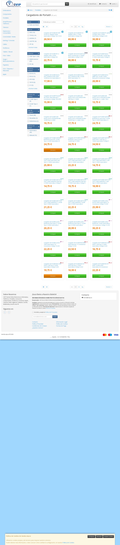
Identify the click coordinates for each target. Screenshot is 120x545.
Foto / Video (6, 55)
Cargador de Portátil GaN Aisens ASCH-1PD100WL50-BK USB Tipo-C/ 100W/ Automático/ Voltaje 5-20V (77, 166)
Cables (5, 44)
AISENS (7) (32, 38)
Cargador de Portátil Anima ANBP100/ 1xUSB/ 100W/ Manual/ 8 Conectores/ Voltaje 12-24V (101, 128)
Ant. (72, 26)
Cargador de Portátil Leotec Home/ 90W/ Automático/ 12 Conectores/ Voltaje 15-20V (100, 356)
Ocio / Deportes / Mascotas (8, 69)
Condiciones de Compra (39, 531)
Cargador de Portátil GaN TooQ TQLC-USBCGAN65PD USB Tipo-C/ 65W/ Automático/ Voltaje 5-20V (77, 319)
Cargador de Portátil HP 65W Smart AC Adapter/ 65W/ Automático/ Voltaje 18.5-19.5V (53, 51)
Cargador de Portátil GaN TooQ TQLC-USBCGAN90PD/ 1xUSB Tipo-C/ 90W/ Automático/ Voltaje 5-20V (77, 357)
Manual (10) (32, 135)
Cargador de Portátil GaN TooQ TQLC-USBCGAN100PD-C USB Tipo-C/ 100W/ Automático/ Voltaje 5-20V (77, 281)
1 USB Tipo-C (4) (33, 100)
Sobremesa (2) (33, 121)
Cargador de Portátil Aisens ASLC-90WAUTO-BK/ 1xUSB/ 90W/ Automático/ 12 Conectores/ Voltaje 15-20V (76, 128)
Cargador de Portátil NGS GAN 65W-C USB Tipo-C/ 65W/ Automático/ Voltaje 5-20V (52, 470)
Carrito (113, 4)
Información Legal (61, 527)
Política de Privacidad (50, 513)
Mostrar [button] (109, 26)
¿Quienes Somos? (37, 533)
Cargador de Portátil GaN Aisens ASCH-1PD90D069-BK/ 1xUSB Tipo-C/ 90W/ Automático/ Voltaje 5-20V (52, 205)
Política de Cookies (68, 542)
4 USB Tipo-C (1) (33, 105)
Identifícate (91, 4)
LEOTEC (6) (32, 41)
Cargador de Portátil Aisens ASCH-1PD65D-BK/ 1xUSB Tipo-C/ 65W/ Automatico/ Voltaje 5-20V (101, 90)
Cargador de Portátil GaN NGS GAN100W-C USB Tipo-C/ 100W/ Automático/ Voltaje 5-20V (101, 243)
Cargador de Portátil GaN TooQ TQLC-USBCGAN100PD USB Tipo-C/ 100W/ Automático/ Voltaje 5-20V (53, 281)
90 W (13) (31, 76)
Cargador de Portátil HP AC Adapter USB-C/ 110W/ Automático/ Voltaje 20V (76, 51)
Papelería (6, 65)
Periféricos (6, 48)
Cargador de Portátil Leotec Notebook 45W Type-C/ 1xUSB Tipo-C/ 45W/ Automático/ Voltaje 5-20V (52, 395)
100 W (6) (31, 82)
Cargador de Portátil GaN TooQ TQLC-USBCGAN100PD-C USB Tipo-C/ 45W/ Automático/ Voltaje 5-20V (101, 281)
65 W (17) (31, 73)
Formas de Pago (61, 531)
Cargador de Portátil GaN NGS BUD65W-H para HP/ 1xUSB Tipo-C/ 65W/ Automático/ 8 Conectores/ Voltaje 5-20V (52, 243)
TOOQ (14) (32, 35)
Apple (4, 74)
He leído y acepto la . (45, 518)
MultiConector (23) (33, 60)
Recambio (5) (33, 118)
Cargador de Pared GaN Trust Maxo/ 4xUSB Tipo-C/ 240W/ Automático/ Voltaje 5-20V (76, 89)
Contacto (103, 4)
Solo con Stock (33, 25)
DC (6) (30, 64)
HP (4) (30, 44)
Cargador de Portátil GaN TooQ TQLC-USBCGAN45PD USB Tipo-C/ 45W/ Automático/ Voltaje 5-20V (53, 319)
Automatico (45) (32, 131)
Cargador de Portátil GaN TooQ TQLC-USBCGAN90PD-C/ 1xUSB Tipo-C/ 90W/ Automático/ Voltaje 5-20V (53, 357)
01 (75, 26)
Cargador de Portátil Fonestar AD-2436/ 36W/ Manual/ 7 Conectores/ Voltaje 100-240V (52, 165)
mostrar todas (33, 47)
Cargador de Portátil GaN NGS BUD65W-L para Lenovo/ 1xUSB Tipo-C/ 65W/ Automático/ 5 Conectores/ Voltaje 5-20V (76, 244)
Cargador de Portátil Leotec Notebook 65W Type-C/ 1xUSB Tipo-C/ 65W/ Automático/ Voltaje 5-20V (76, 395)
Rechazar (99, 536)
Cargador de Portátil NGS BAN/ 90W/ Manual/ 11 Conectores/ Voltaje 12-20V (77, 432)
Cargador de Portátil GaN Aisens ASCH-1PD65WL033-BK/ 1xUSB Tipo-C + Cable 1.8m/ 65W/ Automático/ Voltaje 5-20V (101, 167)
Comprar (53, 62)
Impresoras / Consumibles (7, 32)
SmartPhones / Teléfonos (7, 22)
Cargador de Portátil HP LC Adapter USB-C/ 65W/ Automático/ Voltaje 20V (51, 89)
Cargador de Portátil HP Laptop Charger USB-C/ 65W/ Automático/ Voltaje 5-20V (101, 51)
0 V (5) (30, 85)
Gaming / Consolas (8, 40)
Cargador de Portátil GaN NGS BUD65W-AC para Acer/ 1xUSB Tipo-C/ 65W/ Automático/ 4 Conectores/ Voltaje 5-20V (101, 205)
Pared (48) (32, 115)
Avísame (52, 253)
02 (79, 26)
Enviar (55, 522)
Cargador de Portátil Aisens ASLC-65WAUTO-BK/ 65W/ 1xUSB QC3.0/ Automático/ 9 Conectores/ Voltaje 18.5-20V (52, 128)
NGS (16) (31, 32)
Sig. (82, 26)
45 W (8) (31, 79)
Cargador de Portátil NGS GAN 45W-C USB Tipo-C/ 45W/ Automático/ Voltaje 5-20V (101, 432)
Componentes (7, 14)
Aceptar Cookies (108, 536)
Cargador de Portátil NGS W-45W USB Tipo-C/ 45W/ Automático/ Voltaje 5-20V (76, 470)
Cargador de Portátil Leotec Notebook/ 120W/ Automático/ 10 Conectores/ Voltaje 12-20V (101, 394)
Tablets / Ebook (8, 52)
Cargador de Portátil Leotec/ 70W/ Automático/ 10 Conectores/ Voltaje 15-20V (52, 432)
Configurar (91, 536)
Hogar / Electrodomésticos (8, 60)
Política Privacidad (37, 529)
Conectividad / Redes (9, 37)
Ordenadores (7, 10)
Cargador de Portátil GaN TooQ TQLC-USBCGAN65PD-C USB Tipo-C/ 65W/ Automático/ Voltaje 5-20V (101, 319)
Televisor (5, 27)
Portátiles (6, 18)
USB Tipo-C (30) (33, 56)
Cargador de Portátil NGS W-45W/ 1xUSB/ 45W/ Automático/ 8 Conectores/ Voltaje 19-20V (100, 471)
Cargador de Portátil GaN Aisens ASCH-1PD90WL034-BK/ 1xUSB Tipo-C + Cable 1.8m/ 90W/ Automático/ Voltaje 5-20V (77, 206)
